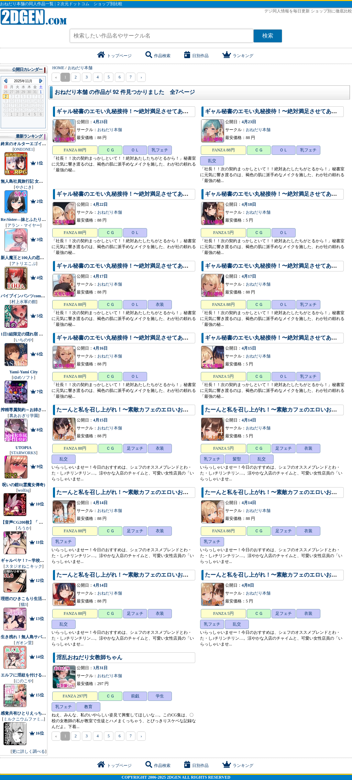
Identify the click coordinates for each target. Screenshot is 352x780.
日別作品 (196, 55)
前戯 (135, 696)
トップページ (114, 55)
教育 (88, 706)
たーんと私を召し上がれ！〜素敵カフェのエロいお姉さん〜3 (132, 492)
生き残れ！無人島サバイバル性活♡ (34, 636)
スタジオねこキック (23, 566)
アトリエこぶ (23, 263)
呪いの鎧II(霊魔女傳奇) (23, 484)
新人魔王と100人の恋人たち (26, 257)
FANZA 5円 (223, 232)
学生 (160, 696)
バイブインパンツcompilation (28, 295)
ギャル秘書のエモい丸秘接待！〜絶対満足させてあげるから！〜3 (137, 266)
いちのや (23, 340)
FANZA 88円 (75, 150)
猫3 (24, 604)
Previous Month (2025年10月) (5, 81)
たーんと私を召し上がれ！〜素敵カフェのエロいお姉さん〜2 (132, 575)
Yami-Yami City (23, 372)
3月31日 (100, 667)
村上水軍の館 (23, 301)
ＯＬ (135, 150)
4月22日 (100, 204)
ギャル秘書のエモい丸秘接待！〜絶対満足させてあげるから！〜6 (137, 194)
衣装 (160, 304)
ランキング (237, 55)
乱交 (212, 160)
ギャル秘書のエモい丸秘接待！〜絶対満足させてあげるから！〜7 (137, 111)
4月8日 (248, 585)
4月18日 (249, 204)
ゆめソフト (23, 377)
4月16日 (100, 348)
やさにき (23, 187)
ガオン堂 (23, 642)
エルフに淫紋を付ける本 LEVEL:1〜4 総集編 (42, 675)
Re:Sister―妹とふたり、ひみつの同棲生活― (42, 219)
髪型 (237, 459)
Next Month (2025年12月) (40, 81)
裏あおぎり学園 (23, 415)
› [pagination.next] (141, 77)
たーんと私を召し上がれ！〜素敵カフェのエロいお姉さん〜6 (132, 410)
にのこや (23, 681)
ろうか (24, 528)
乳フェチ (160, 150)
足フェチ (135, 448)
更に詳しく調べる (28, 751)
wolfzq (23, 490)
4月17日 (100, 276)
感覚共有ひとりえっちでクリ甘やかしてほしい (44, 713)
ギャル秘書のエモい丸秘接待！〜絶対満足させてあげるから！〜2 (137, 338)
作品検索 (157, 55)
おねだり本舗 (109, 129)
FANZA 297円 (75, 696)
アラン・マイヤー (23, 225)
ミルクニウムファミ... (23, 719)
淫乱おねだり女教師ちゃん (89, 657)
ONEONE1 (23, 149)
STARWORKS (23, 452)
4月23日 (100, 121)
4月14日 (249, 420)
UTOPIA (23, 447)
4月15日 (249, 348)
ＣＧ (110, 150)
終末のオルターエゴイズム (25, 143)
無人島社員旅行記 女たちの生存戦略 (34, 181)
